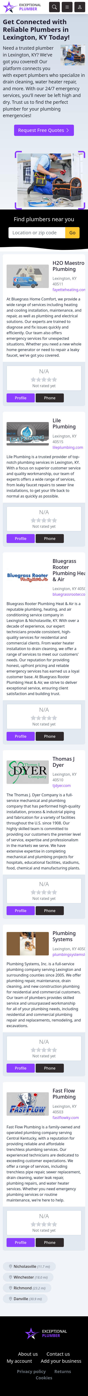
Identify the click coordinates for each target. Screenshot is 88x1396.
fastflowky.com (66, 1117)
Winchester (28, 1277)
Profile (21, 397)
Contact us (58, 1354)
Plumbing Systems (64, 936)
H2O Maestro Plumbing (68, 265)
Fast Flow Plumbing (64, 1093)
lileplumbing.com (68, 447)
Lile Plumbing (64, 423)
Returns (62, 1371)
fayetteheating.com (70, 289)
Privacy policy (31, 1371)
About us (28, 1354)
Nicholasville (29, 1266)
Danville (25, 1298)
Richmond (27, 1288)
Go (72, 232)
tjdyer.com (62, 785)
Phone (50, 397)
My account (19, 1361)
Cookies (44, 1378)
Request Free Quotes (44, 130)
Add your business (61, 1361)
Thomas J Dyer (64, 761)
